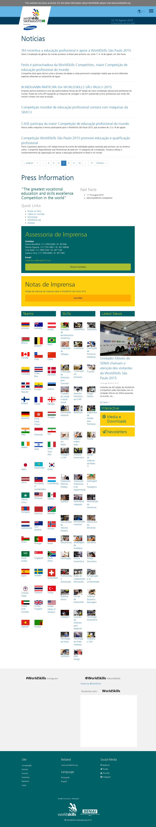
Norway (52, 525)
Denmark (52, 371)
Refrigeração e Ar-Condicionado (93, 576)
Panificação (66, 555)
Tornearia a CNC (91, 637)
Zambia (38, 624)
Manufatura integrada (79, 500)
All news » (104, 402)
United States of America (52, 606)
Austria (52, 326)
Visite (24, 785)
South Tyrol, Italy (52, 449)
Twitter (104, 769)
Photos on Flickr (34, 211)
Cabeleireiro (79, 326)
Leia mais (78, 298)
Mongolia (25, 509)
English (64, 781)
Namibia (52, 510)
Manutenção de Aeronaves (92, 502)
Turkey (52, 590)
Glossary (31, 223)
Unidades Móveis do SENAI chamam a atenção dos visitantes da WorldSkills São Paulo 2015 (116, 368)
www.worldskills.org (120, 3)
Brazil (52, 341)
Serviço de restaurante (79, 596)
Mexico (52, 496)
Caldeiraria (92, 326)
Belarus (25, 340)
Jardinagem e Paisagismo (92, 481)
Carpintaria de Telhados (65, 348)
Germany (25, 415)
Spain (25, 573)
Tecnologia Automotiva (92, 615)
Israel (38, 446)
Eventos (25, 769)
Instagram (106, 777)
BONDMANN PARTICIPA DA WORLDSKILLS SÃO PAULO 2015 (66, 87)
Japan (25, 466)
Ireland (25, 445)
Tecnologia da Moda (65, 637)
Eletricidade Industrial (66, 410)
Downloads (32, 217)
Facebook (105, 765)
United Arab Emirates (25, 606)
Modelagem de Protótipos (79, 542)
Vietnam (25, 624)
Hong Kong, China (38, 419)
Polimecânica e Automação (66, 576)
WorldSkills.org (34, 220)
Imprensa (25, 777)
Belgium (38, 342)
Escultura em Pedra (65, 439)
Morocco (38, 510)
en (143, 11)
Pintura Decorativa (91, 557)
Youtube (105, 773)
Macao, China (25, 498)
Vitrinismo (65, 653)
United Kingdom (38, 605)
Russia (52, 540)
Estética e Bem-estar (78, 439)
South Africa (52, 556)
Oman (25, 539)
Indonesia (38, 432)
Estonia (52, 386)
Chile (38, 356)
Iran (52, 431)
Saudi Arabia (25, 556)
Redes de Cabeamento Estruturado (79, 576)
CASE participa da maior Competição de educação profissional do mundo (75, 124)
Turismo (25, 773)
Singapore (38, 555)
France (38, 401)
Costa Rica (38, 372)
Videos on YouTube (36, 214)
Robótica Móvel (65, 594)
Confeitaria (79, 345)
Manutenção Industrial (79, 520)
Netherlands (26, 525)
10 (79, 163)
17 (91, 163)
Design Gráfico (91, 391)
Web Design (78, 654)
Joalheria (65, 499)
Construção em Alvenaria (79, 371)
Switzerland (53, 574)
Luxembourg (53, 481)
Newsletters (117, 432)
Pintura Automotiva (79, 557)
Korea (52, 466)
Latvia (25, 480)
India (25, 432)
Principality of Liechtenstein (40, 483)
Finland (25, 400)
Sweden (38, 573)
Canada (25, 355)
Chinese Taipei (25, 591)
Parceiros (25, 781)
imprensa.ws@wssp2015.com (38, 260)
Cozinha (91, 369)
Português (65, 777)
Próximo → (101, 163)
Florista (91, 436)
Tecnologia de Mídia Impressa (78, 639)
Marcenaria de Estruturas (92, 522)
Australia (38, 325)
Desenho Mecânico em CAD (78, 393)
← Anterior (28, 163)
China (52, 356)
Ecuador (38, 386)
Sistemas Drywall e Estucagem (92, 596)
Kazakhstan (39, 465)
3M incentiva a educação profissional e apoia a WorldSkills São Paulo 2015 (76, 50)
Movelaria (91, 539)
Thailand (38, 590)
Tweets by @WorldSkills (90, 683)
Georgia (52, 401)
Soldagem (65, 614)
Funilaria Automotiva (79, 453)
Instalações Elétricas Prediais (65, 481)
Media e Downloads (116, 419)
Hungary (52, 415)
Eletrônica (78, 409)
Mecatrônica (66, 539)
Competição (27, 765)
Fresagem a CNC (65, 453)
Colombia (25, 371)
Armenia (25, 325)
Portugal (38, 540)
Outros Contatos (78, 267)
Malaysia (38, 495)
